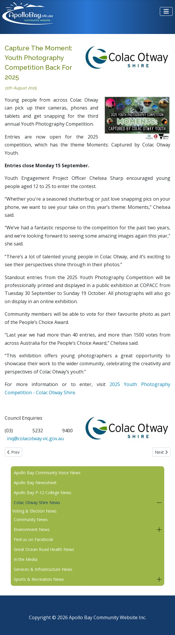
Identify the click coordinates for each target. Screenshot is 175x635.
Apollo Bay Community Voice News (47, 472)
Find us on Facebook (33, 539)
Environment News (32, 529)
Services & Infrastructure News (43, 569)
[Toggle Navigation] (166, 11)
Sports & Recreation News (39, 579)
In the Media (25, 559)
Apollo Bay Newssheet (35, 482)
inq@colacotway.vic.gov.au (35, 438)
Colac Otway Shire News (37, 502)
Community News (31, 519)
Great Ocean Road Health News (44, 549)
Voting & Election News (34, 511)
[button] (159, 503)
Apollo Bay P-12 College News (42, 492)
